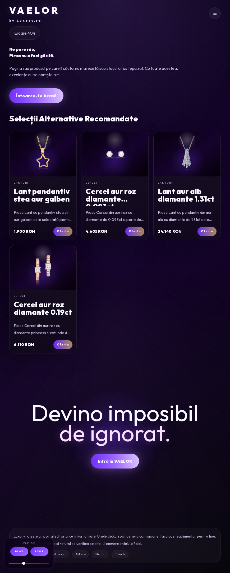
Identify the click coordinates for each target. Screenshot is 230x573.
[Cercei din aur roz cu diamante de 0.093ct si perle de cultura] (114, 154)
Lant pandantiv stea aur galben (41, 195)
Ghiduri (100, 554)
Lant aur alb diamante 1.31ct (186, 195)
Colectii (120, 554)
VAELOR (34, 13)
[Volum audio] (29, 563)
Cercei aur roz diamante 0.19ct (42, 307)
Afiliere (80, 554)
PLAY (19, 551)
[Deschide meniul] (215, 13)
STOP (39, 551)
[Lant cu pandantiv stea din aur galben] (43, 154)
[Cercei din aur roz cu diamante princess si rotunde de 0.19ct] (43, 267)
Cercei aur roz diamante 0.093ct (111, 199)
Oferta (63, 231)
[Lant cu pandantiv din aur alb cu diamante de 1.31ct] (187, 154)
